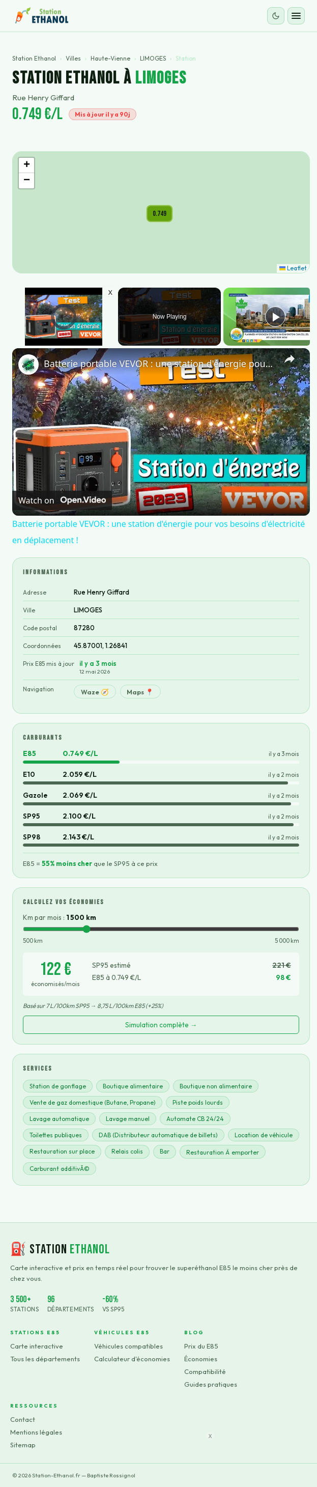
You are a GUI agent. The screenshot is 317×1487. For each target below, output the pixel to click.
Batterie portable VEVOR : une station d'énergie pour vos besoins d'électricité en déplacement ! (159, 363)
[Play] (275, 316)
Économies (200, 1359)
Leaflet (293, 268)
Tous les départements (45, 1359)
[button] (159, 213)
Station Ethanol (34, 58)
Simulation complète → (161, 1024)
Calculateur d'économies (132, 1359)
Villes (73, 58)
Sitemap (23, 1445)
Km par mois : (59, 917)
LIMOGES (153, 58)
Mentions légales (36, 1432)
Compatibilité (205, 1371)
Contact (22, 1419)
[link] (28, 364)
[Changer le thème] (275, 15)
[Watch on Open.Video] (62, 500)
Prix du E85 (201, 1346)
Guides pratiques (210, 1384)
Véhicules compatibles (128, 1346)
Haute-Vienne (110, 58)
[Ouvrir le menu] (296, 15)
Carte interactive (36, 1346)
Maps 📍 (140, 692)
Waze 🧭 (95, 692)
